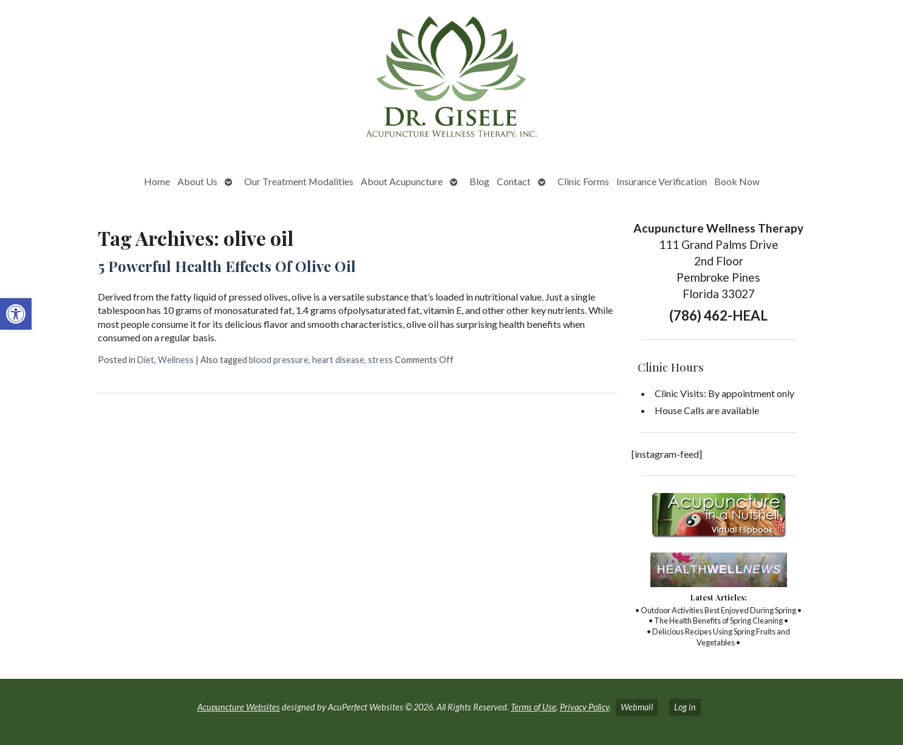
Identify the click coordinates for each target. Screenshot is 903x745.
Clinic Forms (583, 181)
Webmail (637, 707)
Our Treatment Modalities (298, 181)
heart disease (338, 360)
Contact (514, 181)
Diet (145, 360)
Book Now (737, 181)
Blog (479, 181)
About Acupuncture (402, 181)
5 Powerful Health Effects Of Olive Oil (227, 266)
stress (380, 360)
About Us (197, 181)
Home (157, 181)
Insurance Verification (661, 181)
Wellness (176, 360)
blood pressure (278, 360)
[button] (16, 314)
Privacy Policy (584, 707)
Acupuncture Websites (238, 707)
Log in (685, 707)
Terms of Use (533, 707)
